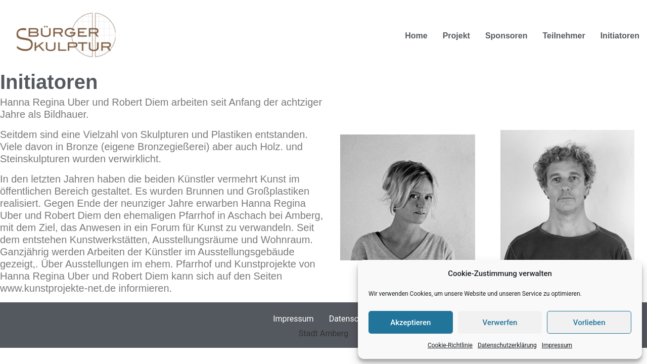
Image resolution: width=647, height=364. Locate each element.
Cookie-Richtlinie (450, 345)
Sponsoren (506, 35)
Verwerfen (500, 322)
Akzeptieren (410, 322)
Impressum (557, 345)
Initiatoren (619, 35)
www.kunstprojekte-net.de (58, 288)
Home (416, 35)
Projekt (456, 35)
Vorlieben (589, 322)
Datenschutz (351, 319)
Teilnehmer (563, 35)
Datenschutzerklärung (507, 345)
